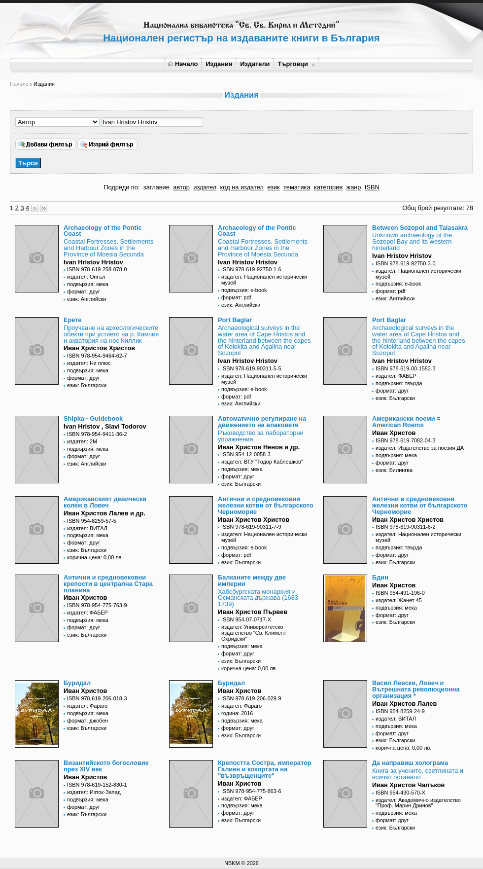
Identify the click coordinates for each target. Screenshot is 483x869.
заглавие (156, 187)
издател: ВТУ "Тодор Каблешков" (262, 462)
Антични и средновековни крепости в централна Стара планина (108, 584)
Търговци (295, 64)
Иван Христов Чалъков (408, 785)
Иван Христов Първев (252, 612)
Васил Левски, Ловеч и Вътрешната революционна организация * (416, 689)
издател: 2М (82, 441)
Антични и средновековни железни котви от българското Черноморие (265, 505)
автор (181, 187)
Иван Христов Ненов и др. (259, 447)
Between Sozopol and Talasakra (420, 227)
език (273, 187)
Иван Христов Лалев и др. (104, 513)
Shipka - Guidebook (93, 418)
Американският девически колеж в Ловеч (105, 502)
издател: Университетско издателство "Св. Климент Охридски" (253, 633)
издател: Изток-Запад (94, 792)
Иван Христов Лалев (404, 703)
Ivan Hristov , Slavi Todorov (105, 426)
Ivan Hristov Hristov (93, 262)
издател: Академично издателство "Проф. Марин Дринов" (418, 803)
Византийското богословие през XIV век (106, 766)
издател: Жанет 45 (399, 600)
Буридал (77, 683)
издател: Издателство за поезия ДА (420, 448)
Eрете (73, 320)
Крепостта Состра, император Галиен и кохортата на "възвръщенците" (264, 769)
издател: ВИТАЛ (87, 528)
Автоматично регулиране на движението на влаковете (262, 422)
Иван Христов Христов (99, 348)
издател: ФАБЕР (396, 376)
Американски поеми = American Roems (406, 422)
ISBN (372, 187)
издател (204, 187)
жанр (353, 187)
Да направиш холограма (410, 762)
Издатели (255, 64)
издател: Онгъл (86, 277)
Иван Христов (393, 432)
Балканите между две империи (252, 580)
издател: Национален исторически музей (264, 280)
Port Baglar (235, 320)
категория (328, 187)
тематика (296, 187)
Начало (183, 64)
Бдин (380, 577)
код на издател (242, 187)
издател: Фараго (87, 706)
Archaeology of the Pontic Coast (103, 231)
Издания (219, 64)
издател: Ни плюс (89, 363)
